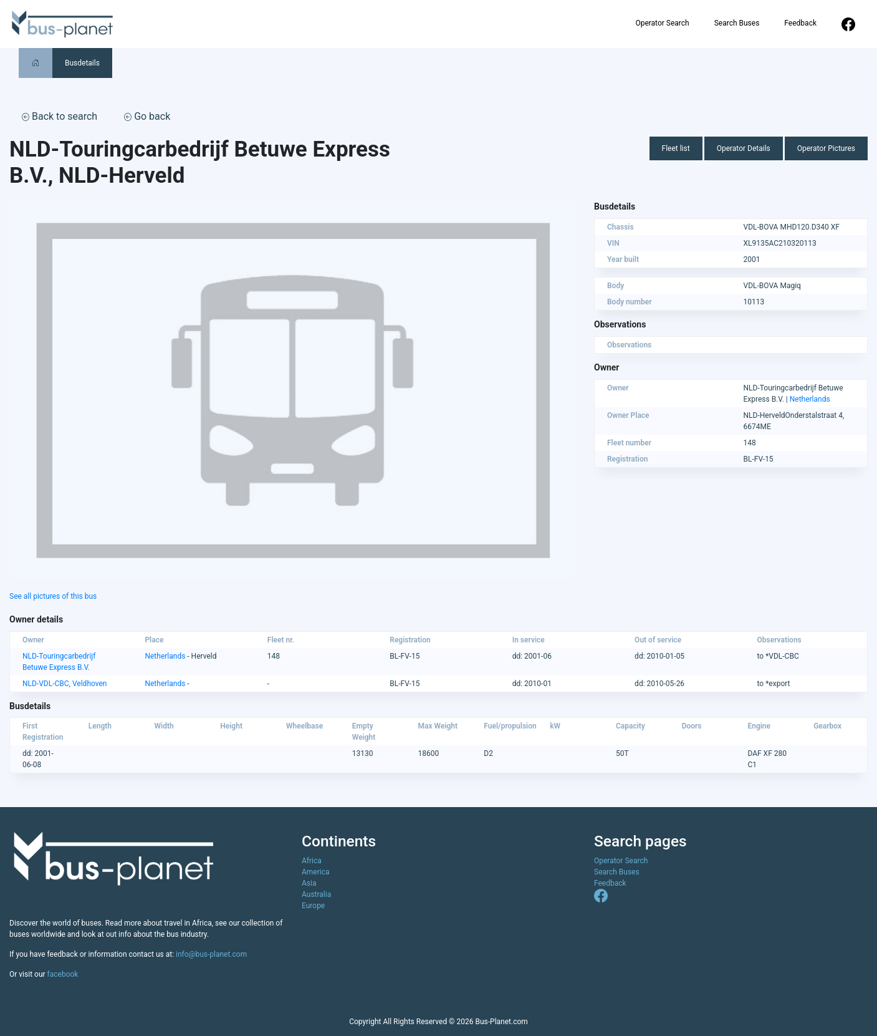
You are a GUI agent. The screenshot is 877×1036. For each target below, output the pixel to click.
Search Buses (737, 23)
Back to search (59, 116)
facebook (63, 974)
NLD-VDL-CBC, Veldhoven (64, 683)
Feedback (800, 23)
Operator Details (743, 148)
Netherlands (810, 399)
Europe (313, 905)
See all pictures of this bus (53, 596)
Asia (309, 883)
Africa (312, 860)
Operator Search (662, 23)
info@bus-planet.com (211, 954)
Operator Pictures (826, 148)
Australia (316, 894)
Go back (147, 116)
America (316, 872)
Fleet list (676, 148)
